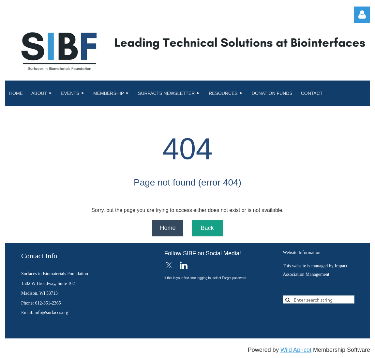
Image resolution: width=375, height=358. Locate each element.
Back (207, 228)
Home (167, 228)
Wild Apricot (295, 350)
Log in (362, 15)
